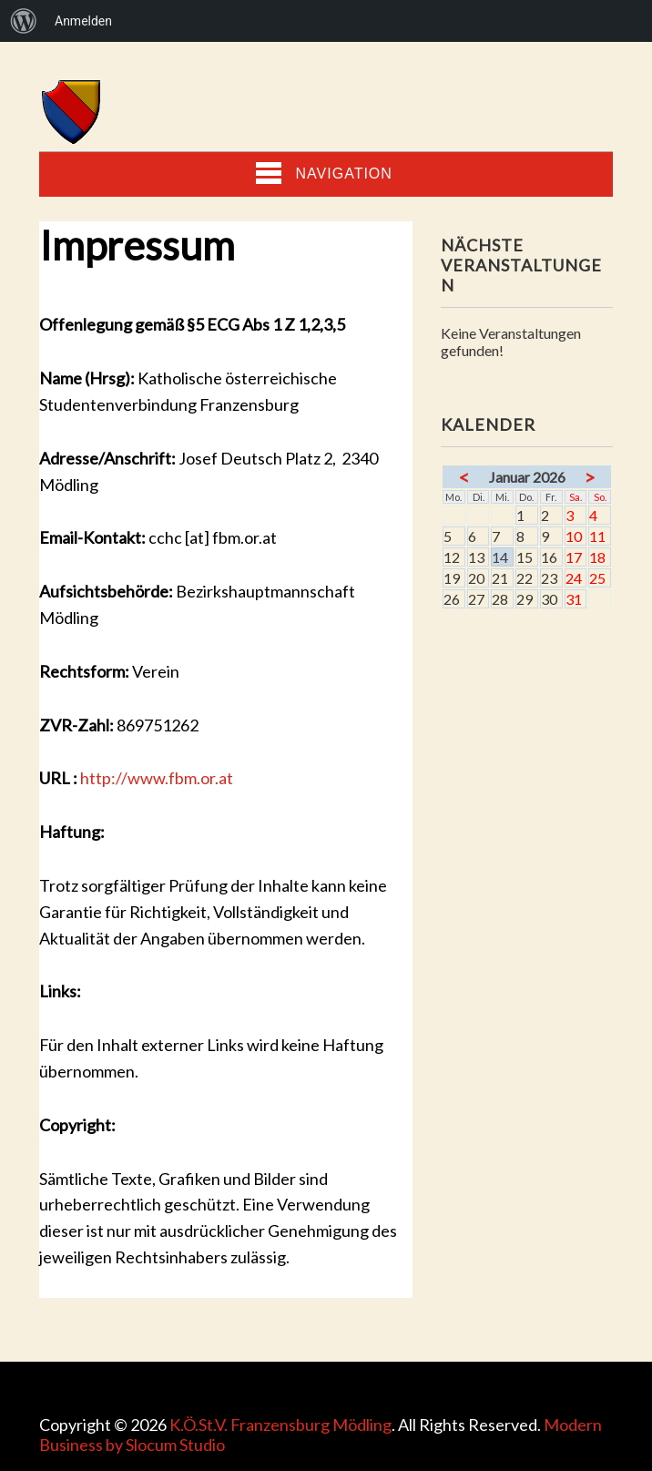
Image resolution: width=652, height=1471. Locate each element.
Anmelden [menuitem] (83, 21)
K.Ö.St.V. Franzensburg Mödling (280, 1425)
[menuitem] (23, 21)
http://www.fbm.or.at (156, 778)
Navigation (324, 173)
